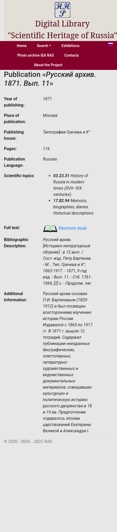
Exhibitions (70, 46)
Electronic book (64, 228)
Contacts (71, 55)
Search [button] (42, 46)
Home (22, 46)
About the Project (48, 65)
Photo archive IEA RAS (35, 55)
